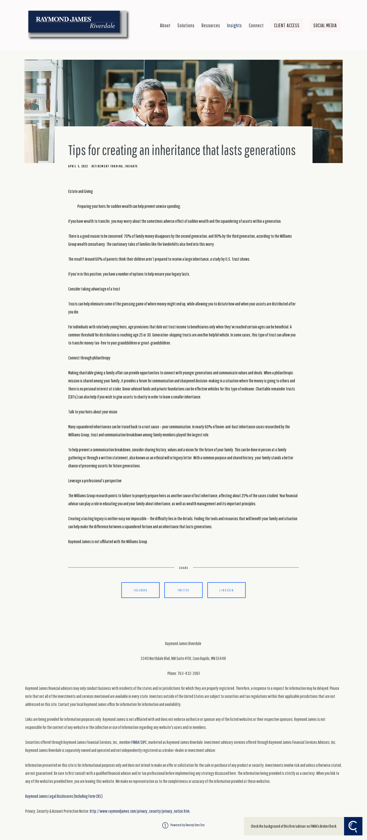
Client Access (287, 25)
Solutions (186, 25)
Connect (256, 25)
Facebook (141, 590)
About (165, 25)
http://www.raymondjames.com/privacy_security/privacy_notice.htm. (140, 811)
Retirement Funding (107, 166)
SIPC (143, 742)
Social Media (325, 25)
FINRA (135, 742)
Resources (211, 25)
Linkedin (226, 590)
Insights (234, 25)
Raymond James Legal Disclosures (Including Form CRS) (64, 796)
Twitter (183, 590)
